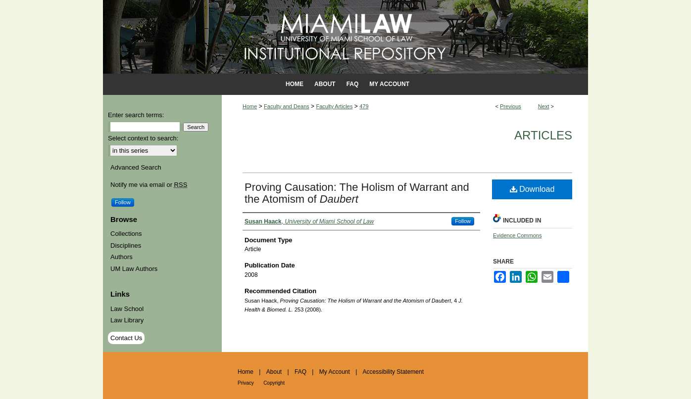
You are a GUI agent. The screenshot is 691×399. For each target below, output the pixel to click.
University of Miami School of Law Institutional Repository (345, 37)
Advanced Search (135, 167)
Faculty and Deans (286, 106)
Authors (121, 257)
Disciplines (125, 245)
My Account (334, 371)
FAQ (300, 371)
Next (543, 106)
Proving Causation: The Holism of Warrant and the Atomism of (357, 193)
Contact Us (126, 338)
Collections (126, 233)
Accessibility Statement (393, 371)
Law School (127, 308)
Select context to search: (143, 138)
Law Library (127, 320)
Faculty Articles (334, 106)
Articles (543, 135)
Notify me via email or (148, 185)
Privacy (246, 383)
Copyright (274, 383)
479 (363, 106)
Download (532, 189)
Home (250, 106)
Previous (510, 106)
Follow (463, 221)
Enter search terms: (136, 115)
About (274, 371)
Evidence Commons (517, 235)
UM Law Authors (133, 268)
